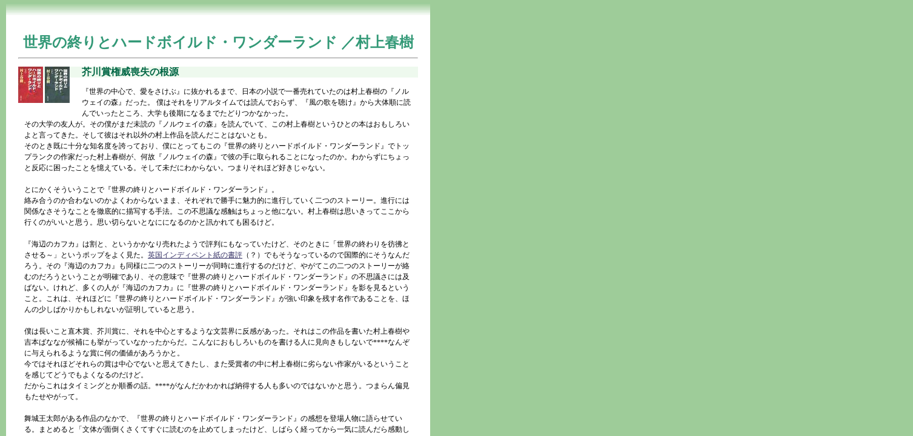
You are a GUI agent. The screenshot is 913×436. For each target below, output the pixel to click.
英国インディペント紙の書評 (195, 255)
